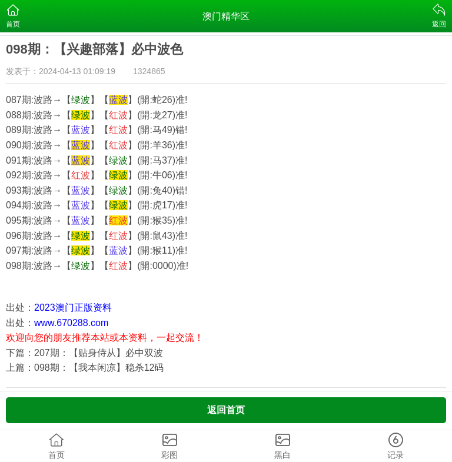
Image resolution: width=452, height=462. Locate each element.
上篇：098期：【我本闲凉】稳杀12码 (85, 368)
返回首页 (226, 410)
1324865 (149, 71)
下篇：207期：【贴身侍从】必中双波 (84, 353)
